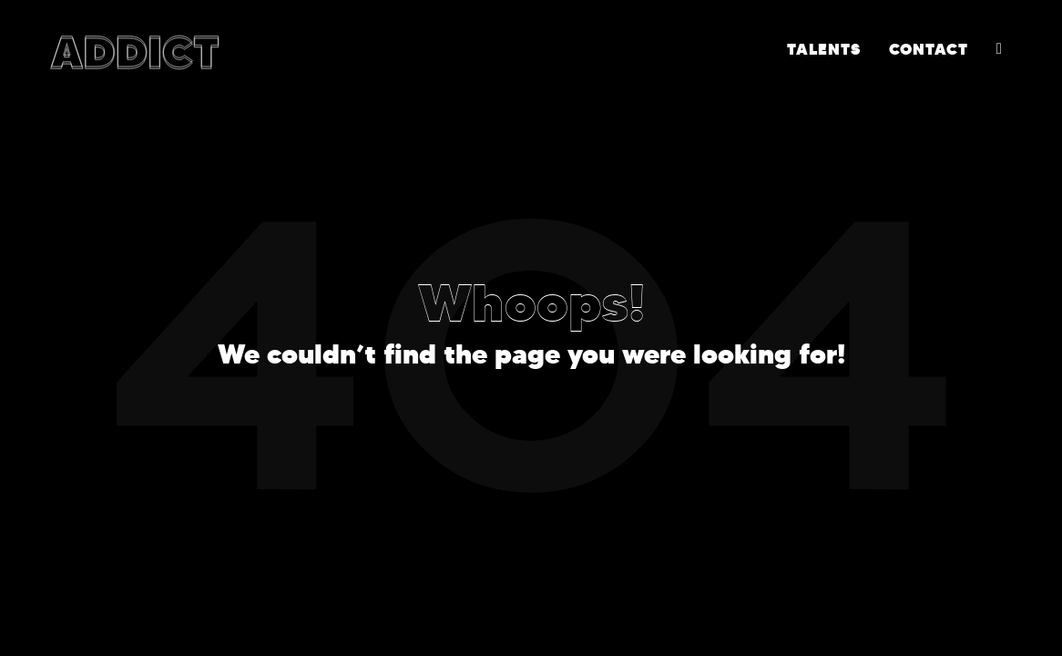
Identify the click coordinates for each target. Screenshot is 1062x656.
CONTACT (928, 49)
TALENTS (824, 49)
